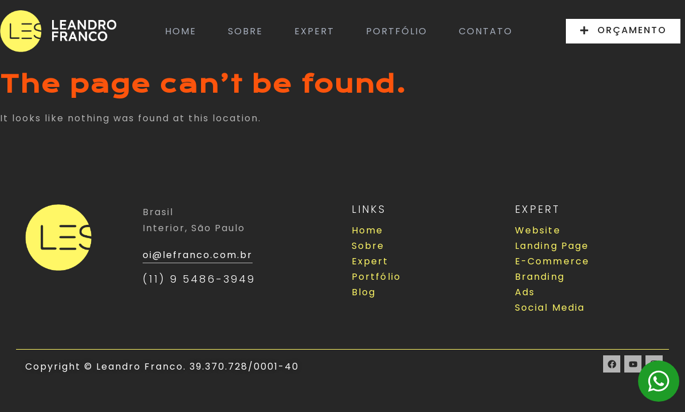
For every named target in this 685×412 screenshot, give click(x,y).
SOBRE (245, 31)
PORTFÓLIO (396, 31)
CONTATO (486, 31)
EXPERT (314, 31)
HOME (180, 31)
